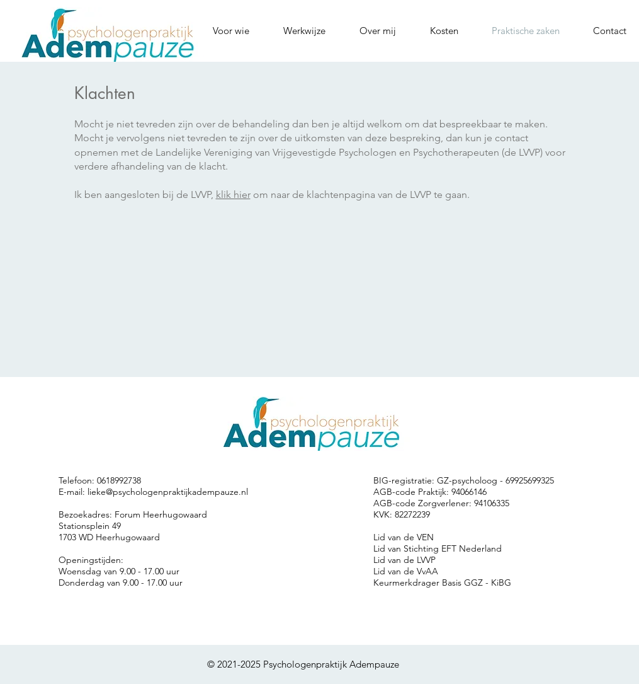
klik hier (233, 194)
